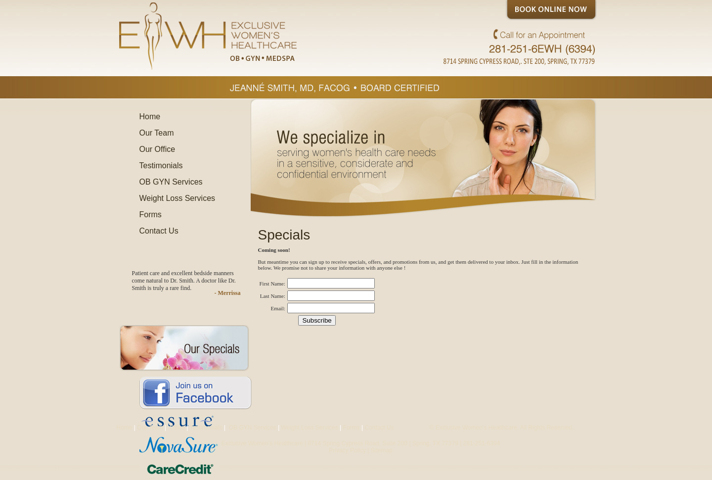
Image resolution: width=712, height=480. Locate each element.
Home (150, 116)
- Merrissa (228, 292)
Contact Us (158, 231)
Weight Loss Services (177, 198)
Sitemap (382, 450)
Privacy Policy (347, 450)
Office (176, 427)
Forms (150, 214)
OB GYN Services (171, 182)
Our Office (157, 149)
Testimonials (161, 165)
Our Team (156, 133)
